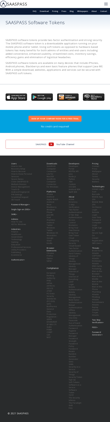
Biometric (73, 225)
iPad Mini (51, 220)
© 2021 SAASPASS (18, 413)
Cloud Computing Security (74, 240)
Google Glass (50, 239)
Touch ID (15, 189)
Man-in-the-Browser (97, 272)
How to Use (16, 166)
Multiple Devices (18, 184)
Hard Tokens (74, 253)
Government (17, 237)
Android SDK (74, 189)
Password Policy (73, 344)
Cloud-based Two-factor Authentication (75, 248)
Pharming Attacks (96, 293)
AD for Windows (18, 224)
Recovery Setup (18, 169)
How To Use (16, 222)
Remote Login (95, 213)
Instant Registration (97, 239)
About (94, 11)
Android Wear (50, 203)
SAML (71, 364)
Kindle (49, 243)
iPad (49, 217)
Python (72, 179)
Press (64, 11)
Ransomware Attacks (98, 303)
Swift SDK (73, 192)
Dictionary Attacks (97, 262)
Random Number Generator (73, 356)
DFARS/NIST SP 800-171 (52, 323)
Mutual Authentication (75, 306)
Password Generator (97, 333)
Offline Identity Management (74, 313)
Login (71, 284)
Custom (72, 184)
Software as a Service (75, 386)
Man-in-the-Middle (97, 277)
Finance (14, 232)
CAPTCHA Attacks (96, 257)
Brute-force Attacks (97, 251)
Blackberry (52, 207)
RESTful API (74, 171)
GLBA (49, 327)
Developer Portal (73, 167)
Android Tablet (50, 223)
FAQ (34, 11)
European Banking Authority (51, 275)
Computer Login (96, 223)
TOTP (71, 395)
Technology (16, 239)
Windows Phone (51, 211)
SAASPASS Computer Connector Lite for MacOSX (51, 171)
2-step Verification (74, 205)
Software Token (73, 391)
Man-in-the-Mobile (97, 282)
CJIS (48, 335)
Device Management (20, 187)
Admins (14, 219)
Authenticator (18, 260)
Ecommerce (16, 255)
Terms (95, 176)
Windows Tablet (51, 229)
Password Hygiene (73, 329)
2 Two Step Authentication (75, 216)
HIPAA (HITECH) (51, 284)
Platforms (51, 191)
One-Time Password (96, 218)
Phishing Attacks (96, 298)
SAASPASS (13, 4)
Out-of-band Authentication (75, 324)
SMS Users (96, 243)
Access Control (72, 221)
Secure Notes (17, 179)
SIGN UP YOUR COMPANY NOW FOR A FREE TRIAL (55, 118)
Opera (50, 258)
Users (14, 163)
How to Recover (18, 171)
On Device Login (96, 208)
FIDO (95, 327)
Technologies (98, 186)
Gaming (14, 242)
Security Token (75, 377)
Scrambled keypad (19, 197)
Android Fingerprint (20, 192)
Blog (72, 11)
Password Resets (73, 350)
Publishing (16, 252)
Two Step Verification (98, 321)
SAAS (71, 361)
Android (50, 197)
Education (15, 244)
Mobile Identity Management (74, 295)
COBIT (49, 332)
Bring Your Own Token (74, 234)
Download (44, 11)
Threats (95, 248)
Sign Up (72, 379)
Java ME (50, 215)
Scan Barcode (96, 192)
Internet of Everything (73, 277)
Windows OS (52, 233)
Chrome (50, 253)
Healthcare (16, 234)
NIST (49, 337)
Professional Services (21, 247)
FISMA (49, 329)
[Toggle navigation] (106, 4)
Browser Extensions (51, 249)
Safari (49, 261)
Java (70, 174)
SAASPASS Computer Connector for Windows (52, 183)
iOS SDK (72, 187)
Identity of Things (73, 257)
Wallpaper (97, 171)
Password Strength (73, 339)
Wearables (51, 235)
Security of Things (73, 373)
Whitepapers (82, 11)
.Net (70, 181)
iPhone (50, 194)
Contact (103, 11)
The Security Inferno (74, 399)
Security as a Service (74, 368)
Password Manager (73, 334)
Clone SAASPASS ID (20, 181)
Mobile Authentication (75, 288)
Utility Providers (18, 250)
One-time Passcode (73, 319)
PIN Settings (16, 194)
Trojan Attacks (95, 313)
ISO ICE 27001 (50, 289)
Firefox (50, 256)
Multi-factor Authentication (75, 301)
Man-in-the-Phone (97, 287)
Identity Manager (73, 267)
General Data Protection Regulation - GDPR (52, 314)
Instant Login (98, 189)
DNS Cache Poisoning (97, 267)
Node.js (72, 176)
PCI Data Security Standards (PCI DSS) (51, 297)
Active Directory (73, 200)
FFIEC (49, 280)
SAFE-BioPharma (52, 305)
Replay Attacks (95, 308)
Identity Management (74, 262)
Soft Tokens (74, 382)
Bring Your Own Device (74, 229)
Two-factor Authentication (75, 211)
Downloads (52, 163)
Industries (15, 229)
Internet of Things (73, 272)
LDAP (71, 282)
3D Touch (15, 199)
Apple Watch (52, 199)
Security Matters (95, 180)
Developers (74, 163)
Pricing (55, 11)
